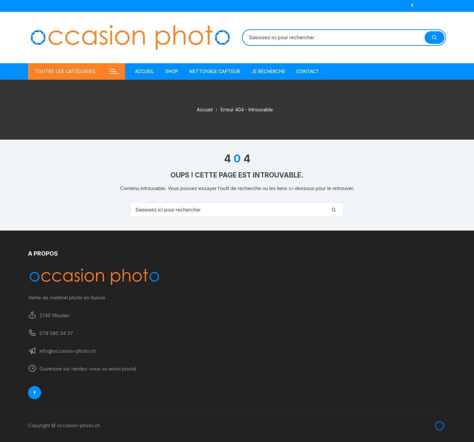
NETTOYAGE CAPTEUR (214, 71)
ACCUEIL (144, 71)
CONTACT (307, 71)
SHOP (171, 71)
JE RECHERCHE (268, 71)
